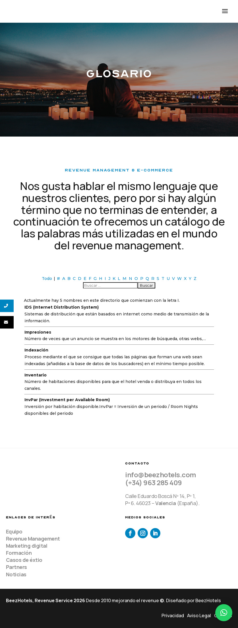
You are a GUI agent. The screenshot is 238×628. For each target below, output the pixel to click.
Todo (47, 278)
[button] (223, 612)
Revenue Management (33, 538)
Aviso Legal (199, 615)
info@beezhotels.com (160, 474)
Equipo (14, 531)
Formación (19, 552)
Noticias (16, 574)
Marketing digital (26, 545)
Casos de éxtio (24, 559)
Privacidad (173, 615)
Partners (16, 567)
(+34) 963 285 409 (153, 482)
